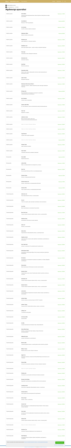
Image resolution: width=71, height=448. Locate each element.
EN (65, 1)
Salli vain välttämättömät (58, 444)
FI (62, 1)
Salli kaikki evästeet (59, 442)
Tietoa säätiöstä (24, 1)
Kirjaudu (53, 1)
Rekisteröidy (59, 1)
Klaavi (6, 1)
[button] (14, 1)
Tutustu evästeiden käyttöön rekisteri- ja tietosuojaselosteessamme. (36, 442)
